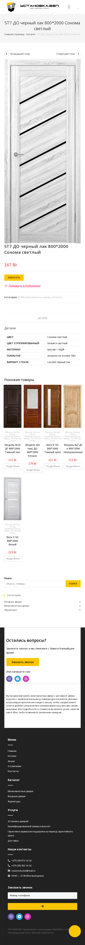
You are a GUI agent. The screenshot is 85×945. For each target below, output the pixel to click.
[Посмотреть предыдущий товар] (6, 54)
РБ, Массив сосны (15, 439)
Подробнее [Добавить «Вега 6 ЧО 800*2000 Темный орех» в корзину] (53, 466)
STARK (21, 297)
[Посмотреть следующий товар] (78, 54)
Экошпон (57, 297)
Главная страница (14, 34)
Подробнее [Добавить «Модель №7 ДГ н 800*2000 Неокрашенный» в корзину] (73, 466)
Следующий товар (65, 53)
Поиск (8, 578)
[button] (69, 7)
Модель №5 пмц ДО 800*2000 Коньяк (32, 450)
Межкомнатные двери (38, 297)
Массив (8, 432)
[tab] (42, 318)
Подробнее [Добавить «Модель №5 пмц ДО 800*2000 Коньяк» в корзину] (33, 469)
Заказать (14, 277)
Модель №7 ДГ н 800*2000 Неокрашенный (73, 448)
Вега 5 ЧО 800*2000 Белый (12, 541)
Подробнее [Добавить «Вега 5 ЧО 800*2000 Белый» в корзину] (13, 558)
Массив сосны (15, 433)
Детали (42, 318)
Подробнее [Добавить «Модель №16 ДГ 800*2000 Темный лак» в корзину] (13, 466)
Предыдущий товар (20, 53)
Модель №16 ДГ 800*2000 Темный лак (12, 448)
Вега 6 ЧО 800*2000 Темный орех (52, 448)
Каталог (30, 34)
